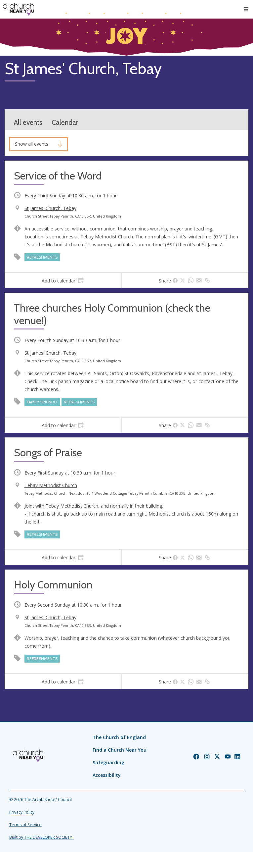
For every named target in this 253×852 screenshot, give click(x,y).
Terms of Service (25, 824)
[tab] (63, 280)
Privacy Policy (21, 812)
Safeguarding (108, 762)
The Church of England (119, 737)
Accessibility (107, 775)
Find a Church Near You (120, 750)
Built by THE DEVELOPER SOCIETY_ (41, 837)
